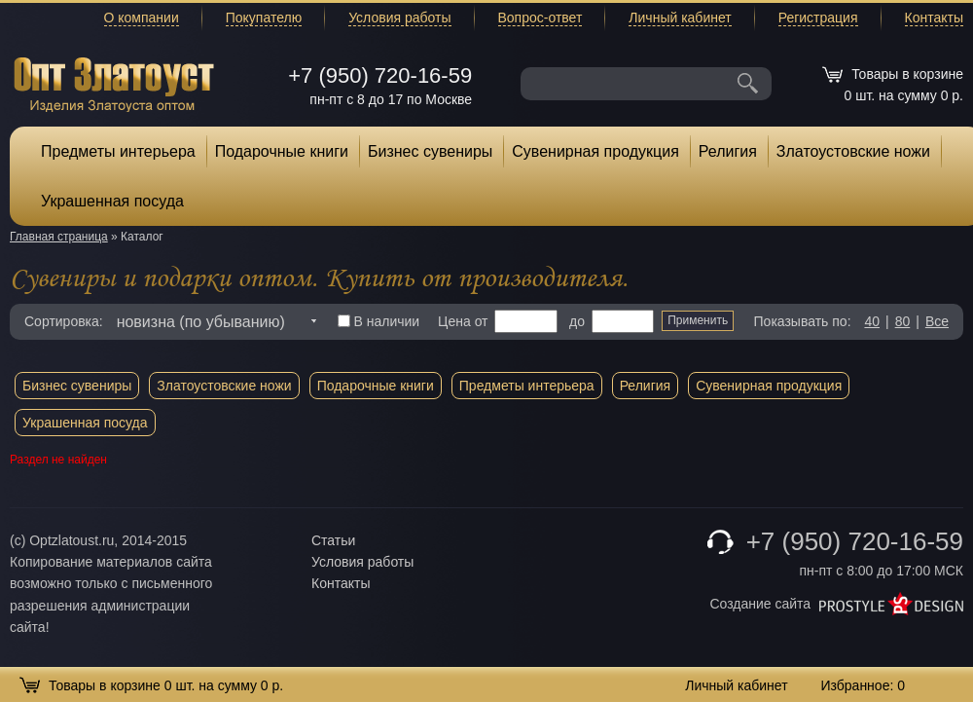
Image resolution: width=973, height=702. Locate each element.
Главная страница (59, 236)
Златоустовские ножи (853, 151)
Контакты (934, 17)
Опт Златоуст (114, 82)
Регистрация (818, 17)
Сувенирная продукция (595, 151)
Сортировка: (63, 321)
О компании (141, 17)
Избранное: (862, 685)
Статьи (333, 540)
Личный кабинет (680, 17)
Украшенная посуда (112, 201)
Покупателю (264, 17)
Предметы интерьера (118, 151)
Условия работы (399, 17)
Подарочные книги (281, 151)
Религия (728, 151)
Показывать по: (802, 321)
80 (903, 321)
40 (872, 321)
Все (937, 321)
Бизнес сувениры (430, 151)
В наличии (379, 321)
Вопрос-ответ (540, 17)
